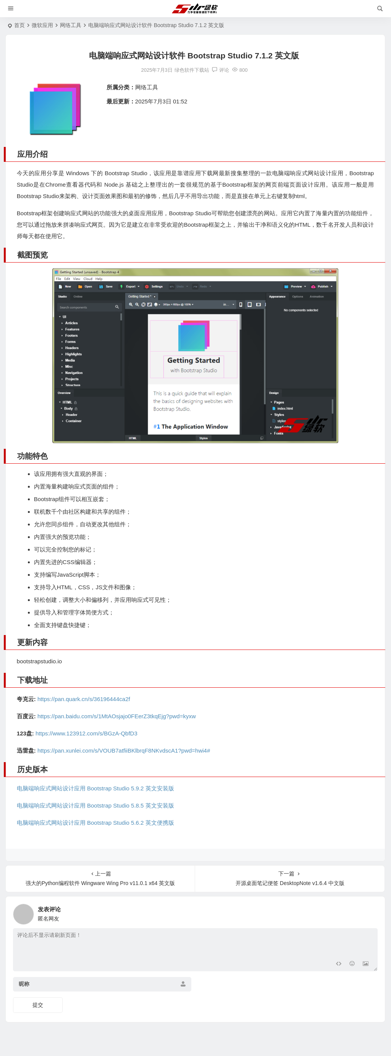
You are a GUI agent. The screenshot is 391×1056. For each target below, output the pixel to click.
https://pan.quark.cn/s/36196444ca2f (83, 699)
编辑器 (83, 562)
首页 (19, 25)
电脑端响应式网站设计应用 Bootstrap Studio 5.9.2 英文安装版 (95, 788)
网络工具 (70, 25)
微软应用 (42, 25)
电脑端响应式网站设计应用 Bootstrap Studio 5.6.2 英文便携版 (95, 822)
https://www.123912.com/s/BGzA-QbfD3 (86, 733)
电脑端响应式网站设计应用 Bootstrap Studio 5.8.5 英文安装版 (95, 805)
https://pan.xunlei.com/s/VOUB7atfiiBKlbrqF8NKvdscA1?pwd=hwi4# (123, 750)
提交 (37, 1005)
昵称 (24, 984)
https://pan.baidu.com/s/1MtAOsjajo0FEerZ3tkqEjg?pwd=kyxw (116, 716)
